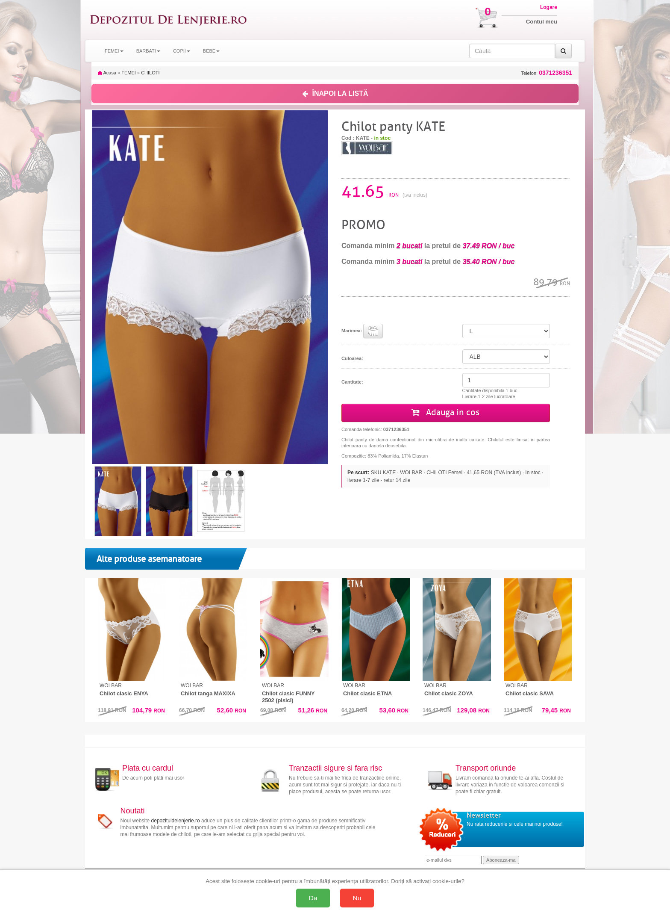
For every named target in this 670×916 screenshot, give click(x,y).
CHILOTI (150, 72)
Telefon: (546, 73)
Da (313, 897)
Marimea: (362, 331)
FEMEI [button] (114, 50)
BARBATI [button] (148, 50)
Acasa (107, 72)
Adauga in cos (445, 412)
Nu (357, 897)
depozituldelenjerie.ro (175, 821)
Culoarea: (352, 358)
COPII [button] (181, 50)
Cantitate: (352, 381)
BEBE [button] (211, 50)
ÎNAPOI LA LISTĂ (335, 93)
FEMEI (128, 72)
